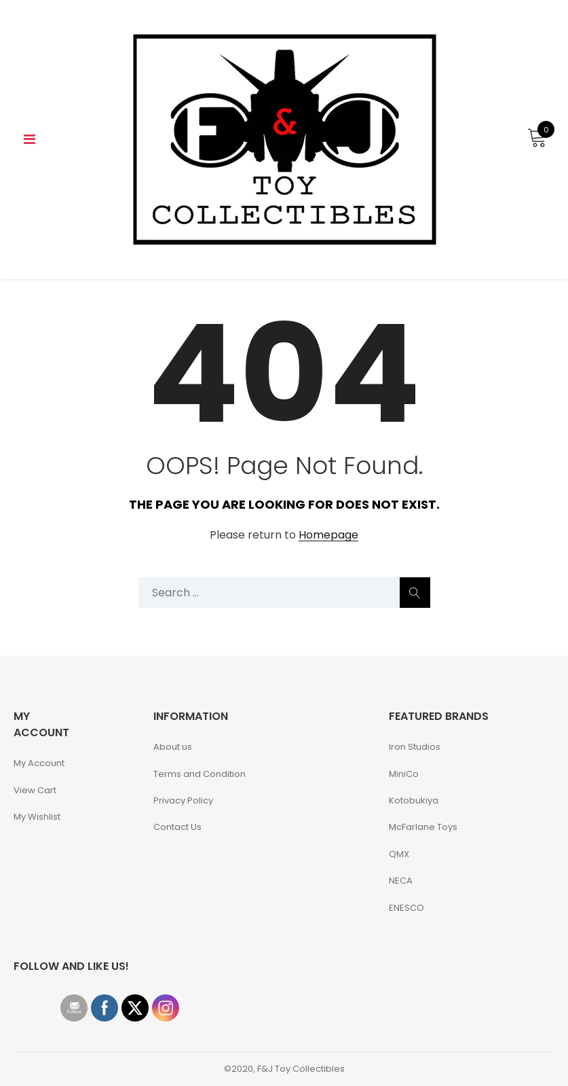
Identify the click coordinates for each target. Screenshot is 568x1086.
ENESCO (406, 907)
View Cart (35, 790)
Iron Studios (414, 746)
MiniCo (404, 773)
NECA (401, 880)
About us (172, 746)
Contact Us (177, 826)
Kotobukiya (413, 800)
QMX (399, 854)
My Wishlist (37, 816)
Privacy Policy (183, 800)
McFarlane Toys (423, 826)
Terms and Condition (199, 773)
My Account (39, 763)
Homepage (328, 535)
